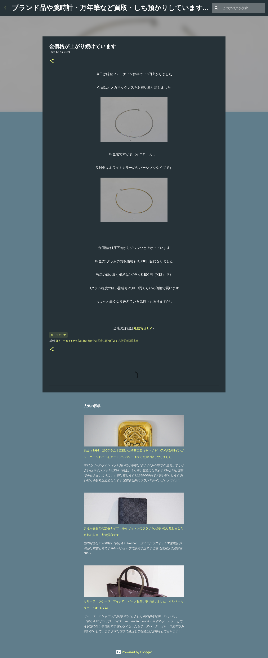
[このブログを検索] (243, 8)
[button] (51, 61)
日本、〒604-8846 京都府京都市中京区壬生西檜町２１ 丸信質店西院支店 (96, 340)
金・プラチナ (58, 334)
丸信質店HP (142, 328)
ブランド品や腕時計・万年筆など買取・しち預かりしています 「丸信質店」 (131, 8)
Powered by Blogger (134, 652)
